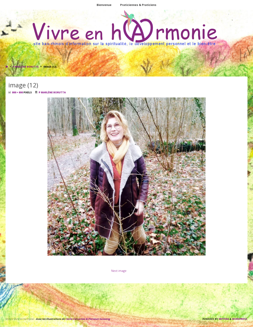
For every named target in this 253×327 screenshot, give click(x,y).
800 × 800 (18, 92)
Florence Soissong (99, 319)
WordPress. (239, 318)
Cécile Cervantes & (76, 319)
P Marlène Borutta (26, 66)
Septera (223, 318)
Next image (118, 271)
